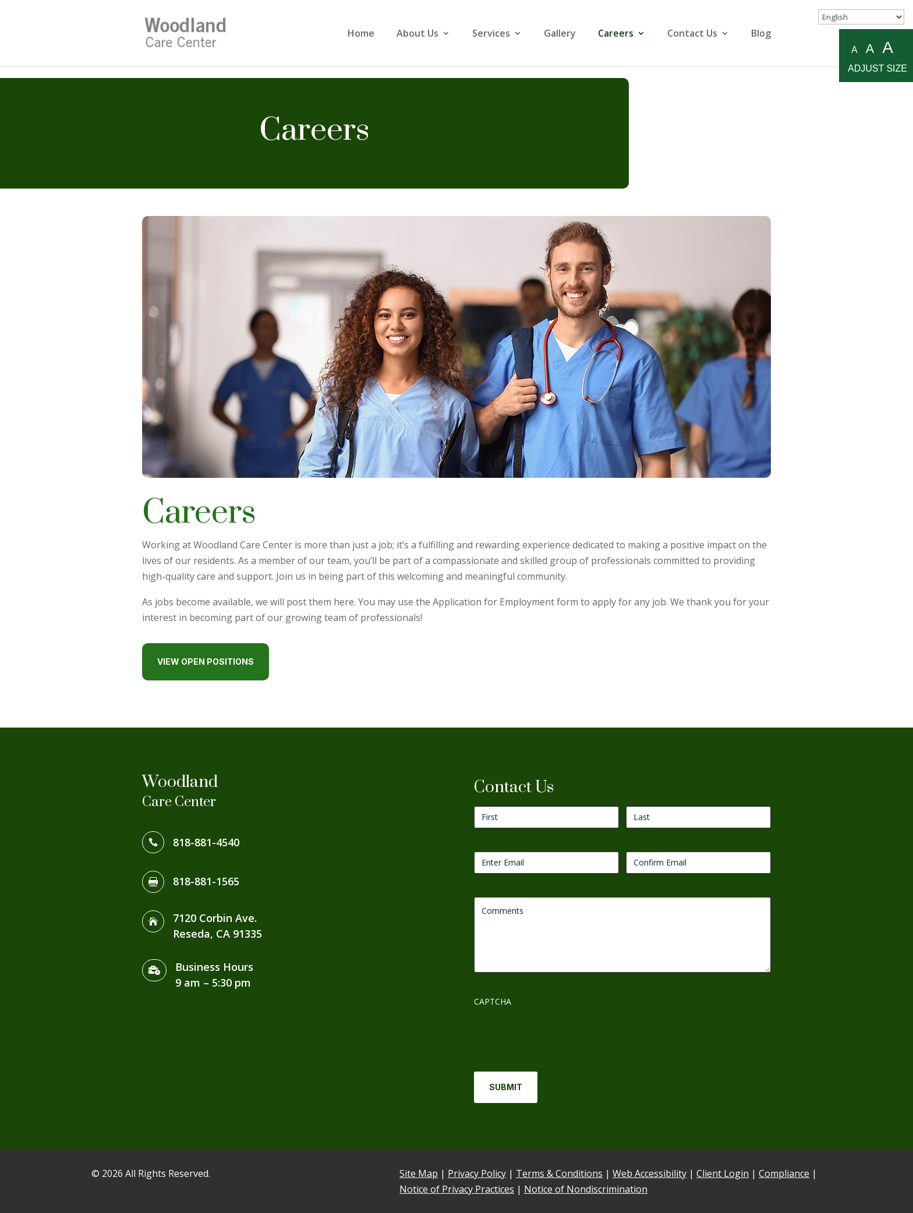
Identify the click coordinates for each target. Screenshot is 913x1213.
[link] (191, 32)
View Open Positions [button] (205, 661)
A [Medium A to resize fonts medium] (870, 48)
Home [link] (361, 34)
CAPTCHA (492, 1001)
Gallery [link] (560, 34)
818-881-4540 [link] (206, 842)
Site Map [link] (418, 1173)
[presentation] (562, 1035)
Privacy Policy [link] (477, 1173)
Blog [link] (761, 34)
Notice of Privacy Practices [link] (456, 1189)
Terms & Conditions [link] (559, 1173)
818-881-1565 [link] (206, 881)
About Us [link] (417, 34)
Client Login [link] (722, 1173)
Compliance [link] (784, 1173)
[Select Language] (861, 16)
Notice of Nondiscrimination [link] (585, 1189)
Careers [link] (616, 34)
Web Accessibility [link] (649, 1173)
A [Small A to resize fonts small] (854, 50)
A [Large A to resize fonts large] (887, 48)
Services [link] (491, 34)
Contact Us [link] (692, 34)
